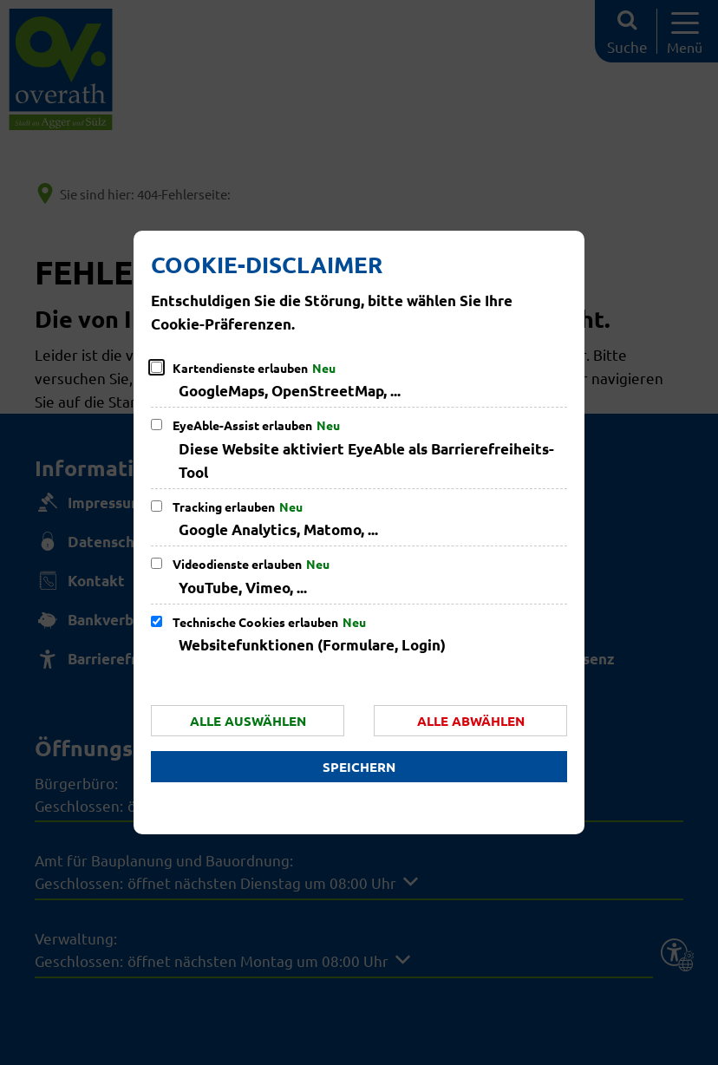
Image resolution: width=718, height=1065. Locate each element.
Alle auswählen (248, 720)
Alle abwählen (471, 720)
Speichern (359, 766)
